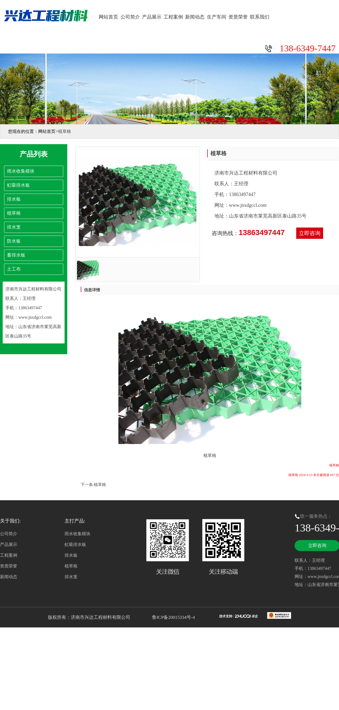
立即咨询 (309, 233)
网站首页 (108, 17)
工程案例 (173, 17)
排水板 (71, 555)
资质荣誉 (238, 17)
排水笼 (71, 576)
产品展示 (151, 17)
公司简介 (130, 17)
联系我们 (259, 17)
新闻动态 (194, 17)
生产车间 (216, 17)
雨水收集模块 (77, 533)
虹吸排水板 (75, 544)
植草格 (100, 484)
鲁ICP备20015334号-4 (173, 617)
